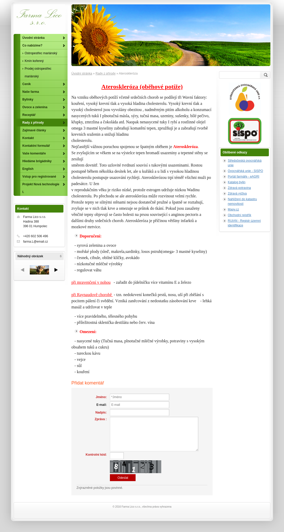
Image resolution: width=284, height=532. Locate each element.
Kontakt (28, 138)
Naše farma (30, 92)
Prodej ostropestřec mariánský (38, 72)
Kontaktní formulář (36, 146)
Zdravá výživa (237, 193)
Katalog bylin (236, 182)
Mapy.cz (233, 209)
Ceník (26, 84)
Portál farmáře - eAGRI (243, 176)
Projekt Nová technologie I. (40, 188)
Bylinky (27, 99)
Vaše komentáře (34, 153)
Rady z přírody (106, 73)
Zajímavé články (34, 130)
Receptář (28, 115)
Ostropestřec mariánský (41, 53)
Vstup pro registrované (39, 176)
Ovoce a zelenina (34, 107)
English (27, 169)
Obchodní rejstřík (239, 215)
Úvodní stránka (81, 73)
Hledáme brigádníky (37, 161)
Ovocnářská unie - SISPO (245, 171)
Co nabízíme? (32, 45)
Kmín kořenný (34, 61)
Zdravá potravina (239, 188)
